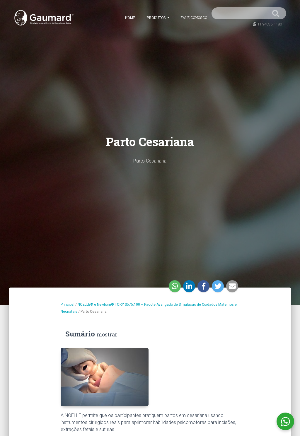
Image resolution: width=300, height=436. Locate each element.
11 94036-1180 (269, 24)
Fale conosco (193, 17)
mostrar (107, 334)
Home (130, 17)
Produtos (156, 17)
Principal (67, 304)
